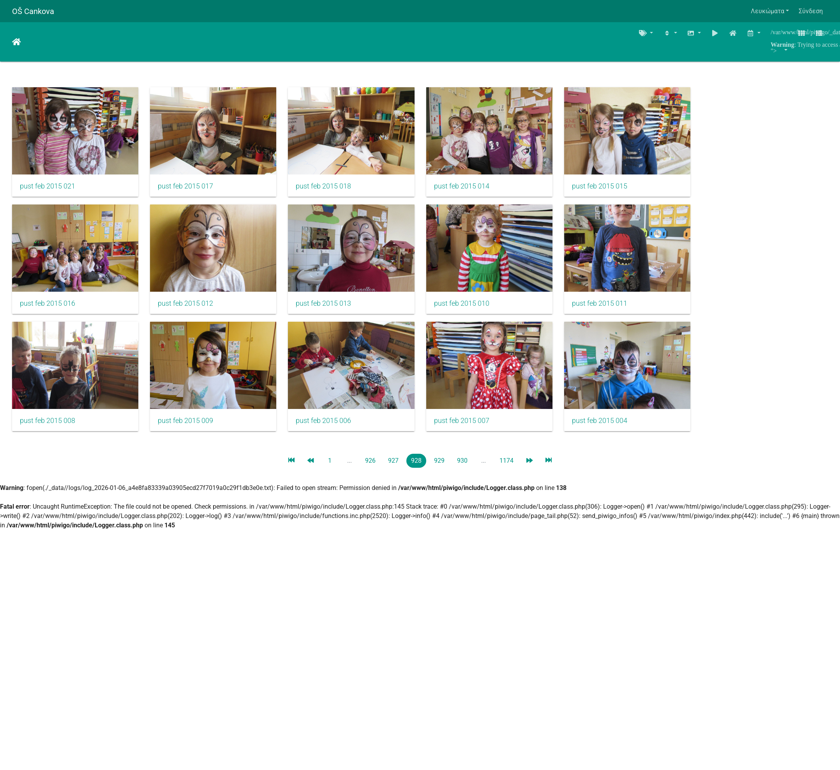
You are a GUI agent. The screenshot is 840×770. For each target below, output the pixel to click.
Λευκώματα (767, 11)
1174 (506, 473)
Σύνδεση (811, 11)
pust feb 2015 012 (191, 312)
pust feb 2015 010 (480, 312)
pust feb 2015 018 (336, 190)
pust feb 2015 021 (47, 190)
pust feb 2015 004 (624, 433)
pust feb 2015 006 (336, 433)
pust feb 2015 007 (480, 433)
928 (416, 473)
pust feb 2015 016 (47, 312)
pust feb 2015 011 (624, 312)
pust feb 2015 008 (47, 433)
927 (393, 473)
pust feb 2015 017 (191, 190)
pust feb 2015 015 (624, 190)
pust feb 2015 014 (480, 190)
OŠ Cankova (33, 11)
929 (439, 473)
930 (462, 473)
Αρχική (16, 42)
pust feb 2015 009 (191, 433)
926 (370, 473)
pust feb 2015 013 (336, 312)
